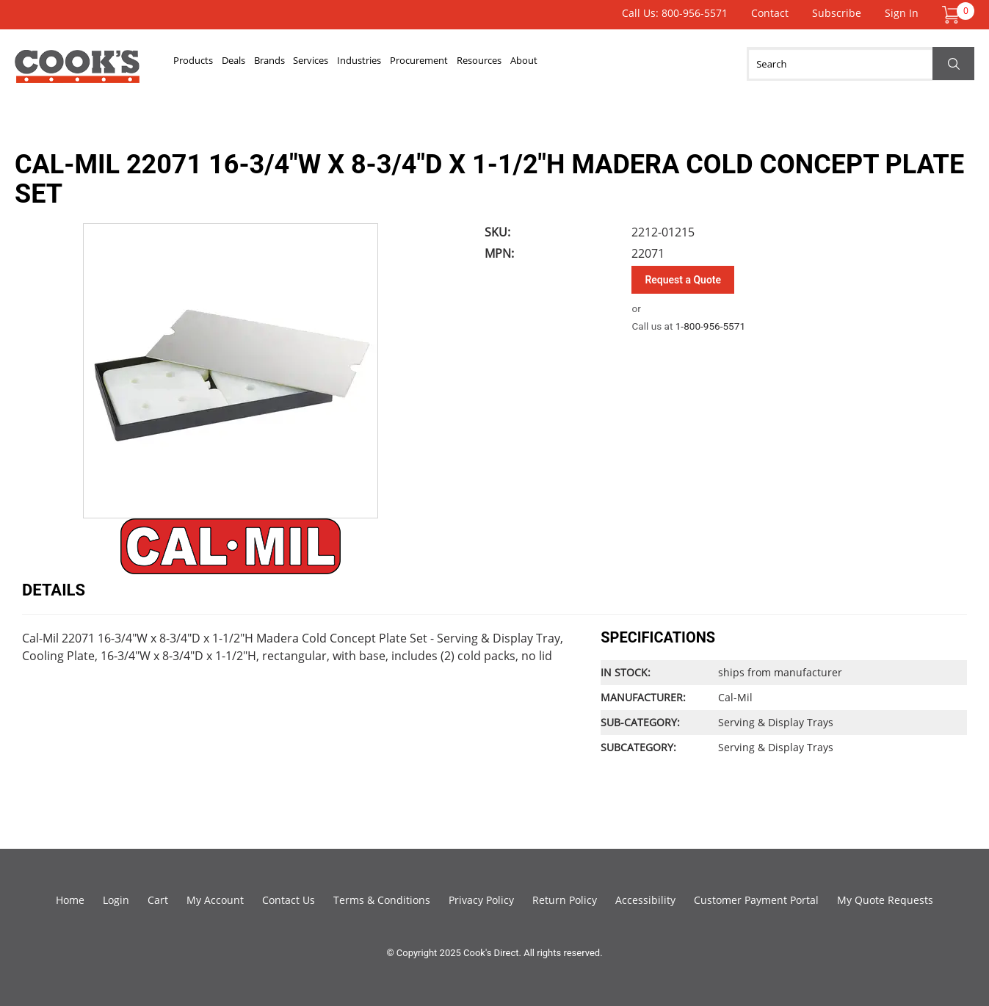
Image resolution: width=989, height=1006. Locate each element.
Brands (325, 64)
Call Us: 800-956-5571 (675, 13)
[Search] (860, 64)
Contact (770, 13)
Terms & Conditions (381, 900)
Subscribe (836, 13)
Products (205, 64)
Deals (268, 64)
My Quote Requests (885, 900)
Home (70, 900)
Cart (158, 900)
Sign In (902, 13)
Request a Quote (683, 280)
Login (116, 900)
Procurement (549, 64)
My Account (215, 900)
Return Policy (564, 900)
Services (390, 64)
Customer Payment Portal (756, 900)
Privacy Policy (481, 900)
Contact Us (288, 900)
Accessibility (645, 900)
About (705, 64)
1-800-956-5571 (710, 326)
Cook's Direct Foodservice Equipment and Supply (77, 72)
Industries (462, 64)
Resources (638, 64)
